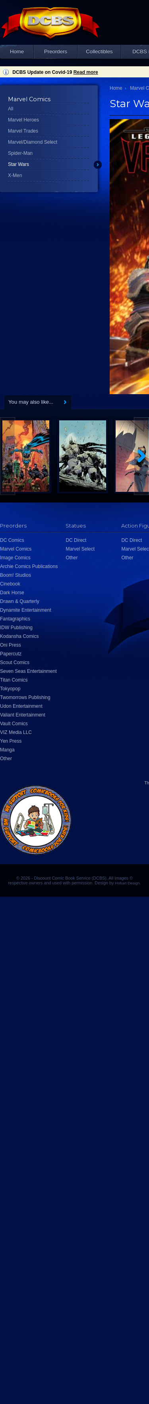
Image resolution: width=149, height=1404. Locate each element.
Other (6, 758)
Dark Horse (12, 592)
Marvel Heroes (23, 120)
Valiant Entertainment (22, 715)
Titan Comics (14, 680)
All (10, 109)
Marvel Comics (15, 549)
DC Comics (12, 540)
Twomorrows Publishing (25, 697)
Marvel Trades (23, 131)
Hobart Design (127, 883)
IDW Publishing (16, 627)
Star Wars (18, 164)
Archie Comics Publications (29, 566)
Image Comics (15, 557)
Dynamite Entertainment (25, 610)
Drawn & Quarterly (19, 601)
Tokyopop (10, 688)
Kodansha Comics (19, 636)
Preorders (55, 51)
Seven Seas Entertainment (28, 671)
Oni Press (10, 645)
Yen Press (10, 741)
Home (17, 51)
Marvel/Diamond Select (32, 142)
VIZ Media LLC (16, 732)
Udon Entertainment (21, 706)
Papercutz (10, 654)
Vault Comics (14, 723)
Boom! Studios (15, 575)
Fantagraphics (15, 619)
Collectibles (99, 51)
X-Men (15, 175)
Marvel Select (80, 549)
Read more (86, 72)
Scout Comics (14, 662)
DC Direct (76, 540)
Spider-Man (20, 153)
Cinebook (10, 584)
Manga (7, 750)
